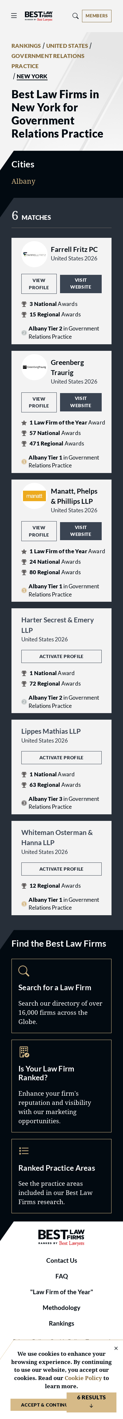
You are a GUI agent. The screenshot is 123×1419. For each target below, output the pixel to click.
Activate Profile (61, 656)
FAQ (61, 1276)
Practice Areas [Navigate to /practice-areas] (61, 1176)
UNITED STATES (67, 46)
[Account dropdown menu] (97, 16)
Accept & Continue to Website (61, 1405)
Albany (23, 181)
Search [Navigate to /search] (61, 996)
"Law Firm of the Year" (61, 1292)
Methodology (61, 1307)
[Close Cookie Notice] (112, 1348)
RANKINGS (26, 46)
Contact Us (61, 1260)
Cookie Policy (83, 1378)
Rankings (61, 1323)
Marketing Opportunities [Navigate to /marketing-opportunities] (61, 1086)
